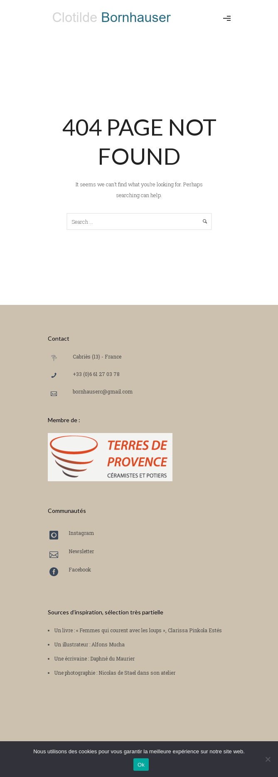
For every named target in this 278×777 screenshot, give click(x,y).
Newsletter (81, 551)
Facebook (80, 569)
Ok (141, 765)
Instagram (81, 533)
